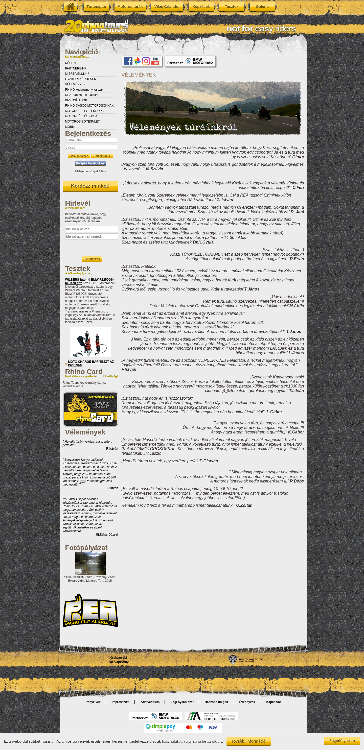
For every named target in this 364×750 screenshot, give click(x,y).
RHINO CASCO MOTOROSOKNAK (89, 105)
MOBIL (70, 127)
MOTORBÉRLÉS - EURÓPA (84, 111)
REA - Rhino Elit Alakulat (81, 95)
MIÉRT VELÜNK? (77, 74)
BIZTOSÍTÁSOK (76, 100)
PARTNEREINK (75, 68)
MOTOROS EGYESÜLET (82, 121)
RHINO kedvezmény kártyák (84, 89)
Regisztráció (102, 155)
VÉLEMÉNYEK (75, 84)
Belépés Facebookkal (90, 163)
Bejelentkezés (79, 155)
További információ (249, 741)
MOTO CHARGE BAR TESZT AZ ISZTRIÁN (91, 363)
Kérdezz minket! (90, 186)
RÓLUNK (71, 63)
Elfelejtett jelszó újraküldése (90, 171)
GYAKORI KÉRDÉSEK (80, 79)
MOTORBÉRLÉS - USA (81, 116)
